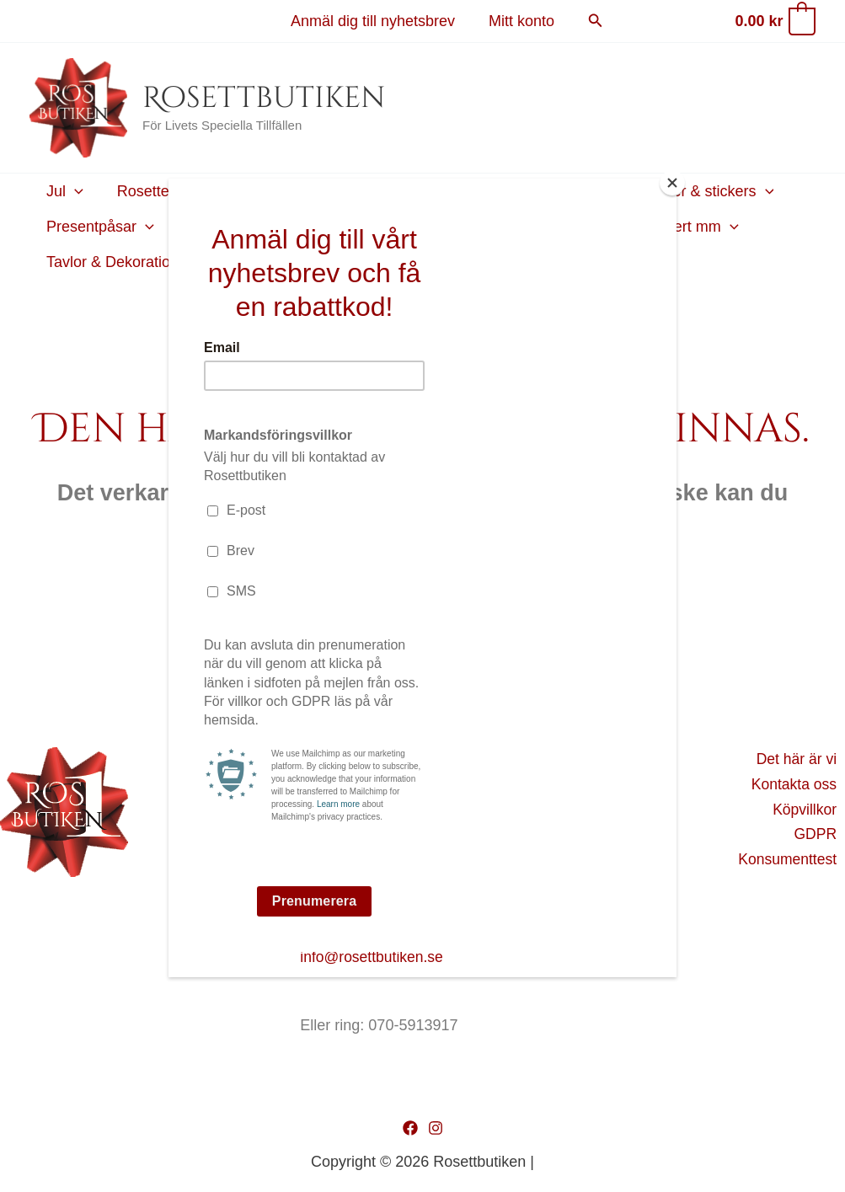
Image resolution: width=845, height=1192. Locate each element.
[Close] (672, 182)
